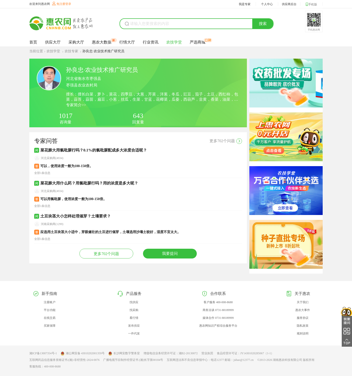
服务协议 (302, 318)
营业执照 (207, 353)
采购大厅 (76, 42)
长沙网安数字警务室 (124, 353)
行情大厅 (127, 42)
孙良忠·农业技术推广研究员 (103, 51)
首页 (33, 42)
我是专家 (245, 4)
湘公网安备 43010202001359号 (83, 353)
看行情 (134, 318)
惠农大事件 (302, 310)
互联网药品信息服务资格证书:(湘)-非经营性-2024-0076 (64, 360)
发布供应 (134, 325)
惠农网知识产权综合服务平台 (218, 325)
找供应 (134, 302)
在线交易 (49, 318)
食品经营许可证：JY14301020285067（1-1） (245, 353)
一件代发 (134, 333)
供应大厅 (53, 42)
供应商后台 (289, 4)
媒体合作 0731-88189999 (218, 318)
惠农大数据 (101, 42)
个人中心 (267, 4)
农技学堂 (174, 42)
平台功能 (49, 310)
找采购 (134, 310)
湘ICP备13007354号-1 (43, 353)
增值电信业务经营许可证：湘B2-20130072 (170, 353)
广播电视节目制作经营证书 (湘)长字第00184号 (133, 360)
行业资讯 (150, 42)
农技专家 (72, 51)
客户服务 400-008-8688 (218, 302)
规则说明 (302, 333)
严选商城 (197, 42)
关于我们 (302, 302)
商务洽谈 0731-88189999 (218, 310)
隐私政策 (302, 325)
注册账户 (49, 302)
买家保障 (49, 325)
